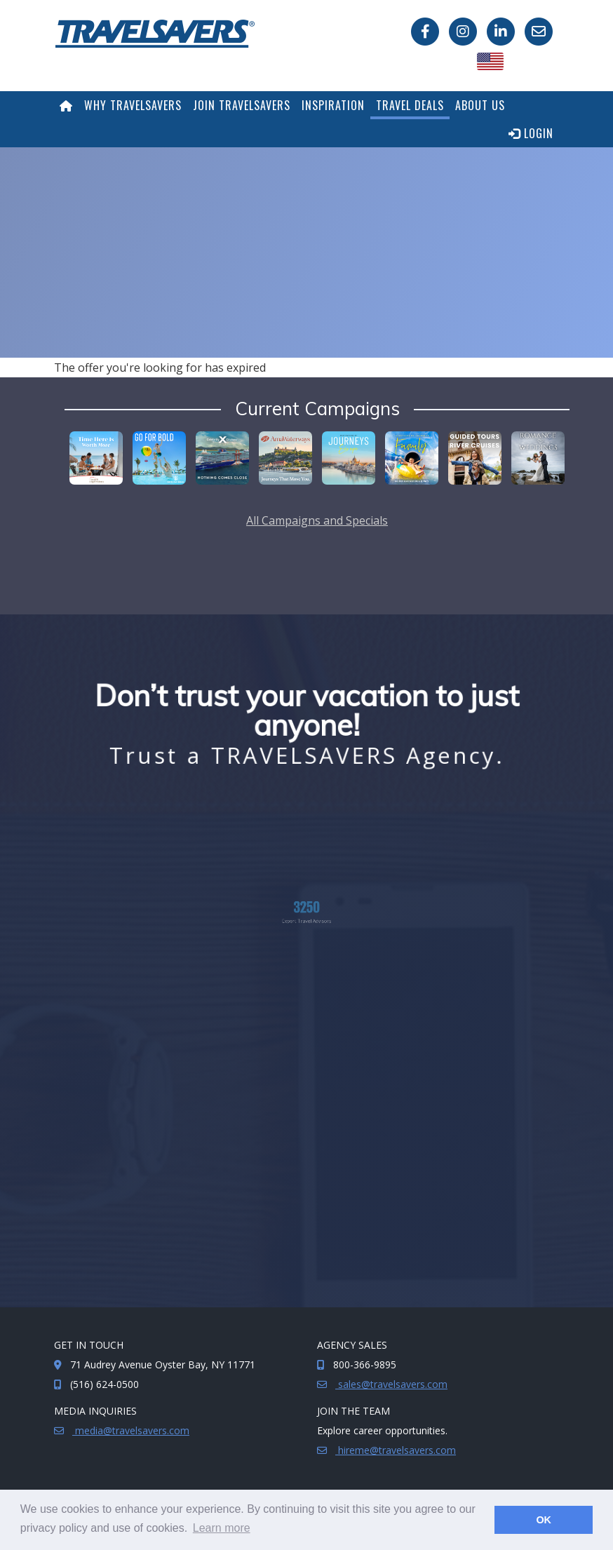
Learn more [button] (221, 1528)
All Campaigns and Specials (317, 520)
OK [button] (543, 1519)
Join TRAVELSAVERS (241, 105)
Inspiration (333, 105)
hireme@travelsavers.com (395, 1450)
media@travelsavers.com (130, 1430)
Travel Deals (410, 105)
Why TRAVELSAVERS (133, 105)
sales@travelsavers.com (391, 1384)
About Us (480, 105)
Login (530, 133)
